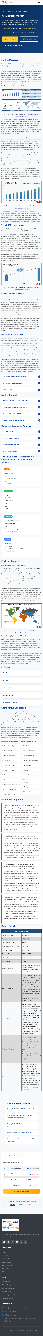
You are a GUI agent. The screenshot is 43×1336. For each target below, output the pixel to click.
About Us (5, 1255)
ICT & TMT (11, 11)
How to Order (6, 1292)
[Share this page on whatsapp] (25, 1242)
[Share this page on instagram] (21, 1242)
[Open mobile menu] (39, 2)
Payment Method (7, 1298)
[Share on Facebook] (5, 1155)
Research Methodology (13, 45)
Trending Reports (7, 1265)
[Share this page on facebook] (12, 1242)
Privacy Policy (6, 1285)
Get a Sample (10, 39)
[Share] (24, 1155)
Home (3, 11)
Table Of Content (29, 39)
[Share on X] (10, 1155)
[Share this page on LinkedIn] (4, 1242)
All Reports (5, 1269)
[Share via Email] (19, 1155)
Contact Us (5, 1259)
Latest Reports (7, 1262)
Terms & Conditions (8, 1288)
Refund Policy (6, 1282)
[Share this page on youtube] (17, 1242)
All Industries (6, 1272)
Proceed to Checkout (21, 1191)
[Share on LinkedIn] (14, 1155)
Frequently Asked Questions (11, 1295)
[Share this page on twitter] (8, 1242)
